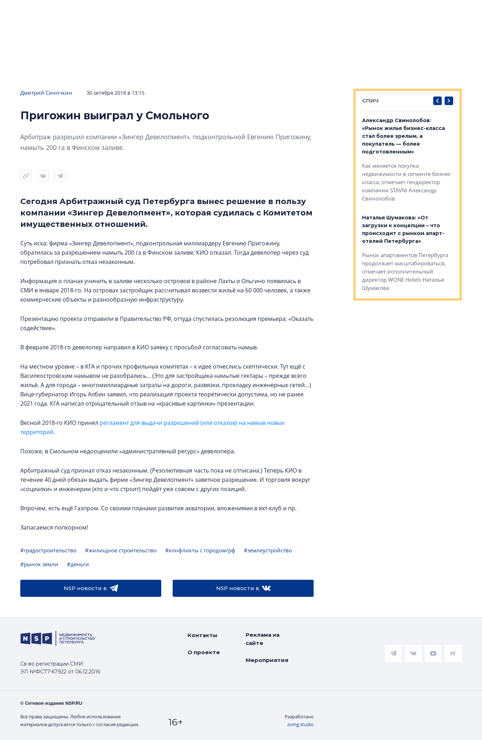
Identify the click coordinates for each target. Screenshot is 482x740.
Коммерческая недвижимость (334, 11)
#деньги (78, 564)
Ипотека (136, 11)
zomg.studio (300, 724)
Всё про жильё (245, 11)
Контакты (203, 635)
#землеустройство (268, 550)
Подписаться (109, 33)
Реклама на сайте (262, 638)
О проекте (204, 652)
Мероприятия (267, 660)
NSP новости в (91, 588)
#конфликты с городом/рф (200, 550)
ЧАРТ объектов (79, 11)
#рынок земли (39, 564)
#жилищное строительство (121, 550)
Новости (22, 11)
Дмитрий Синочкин (46, 92)
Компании (416, 11)
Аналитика (186, 11)
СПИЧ (370, 100)
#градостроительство (48, 550)
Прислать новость (178, 33)
